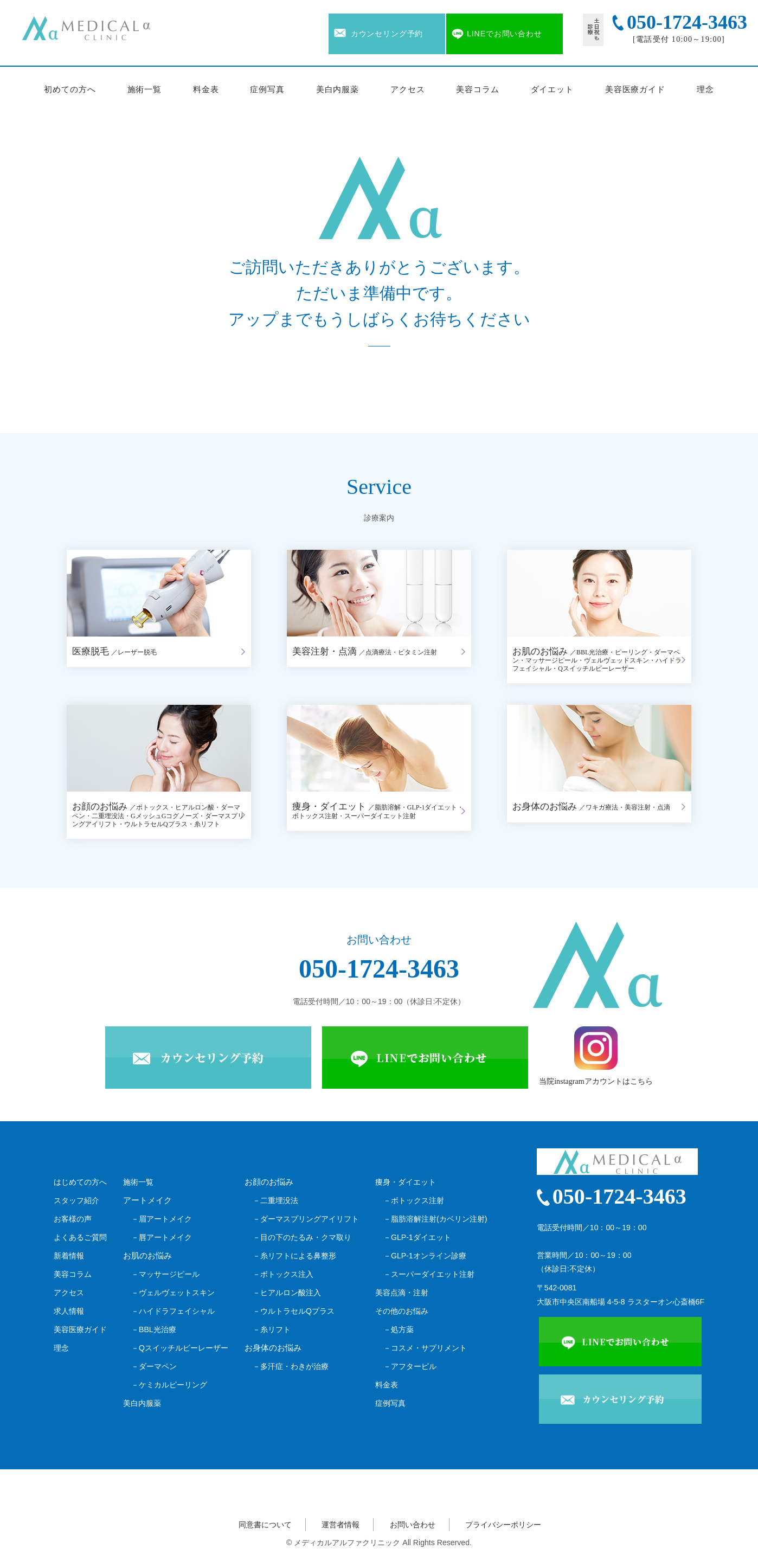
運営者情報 (340, 1524)
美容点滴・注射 (401, 1292)
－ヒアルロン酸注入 (287, 1292)
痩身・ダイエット (405, 1182)
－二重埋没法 (275, 1200)
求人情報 (69, 1311)
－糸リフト (272, 1329)
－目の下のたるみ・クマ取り (302, 1237)
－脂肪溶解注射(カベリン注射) (435, 1218)
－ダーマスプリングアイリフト (306, 1218)
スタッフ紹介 (76, 1200)
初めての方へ (69, 89)
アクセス (407, 89)
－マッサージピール (165, 1274)
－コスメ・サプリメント (425, 1348)
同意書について (265, 1524)
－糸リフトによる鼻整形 (294, 1255)
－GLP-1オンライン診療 (424, 1255)
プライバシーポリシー (503, 1524)
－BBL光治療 (153, 1329)
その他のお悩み (401, 1311)
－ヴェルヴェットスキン (173, 1292)
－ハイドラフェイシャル (173, 1311)
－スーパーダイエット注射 (428, 1274)
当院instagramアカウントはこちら (596, 1055)
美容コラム (477, 89)
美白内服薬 (337, 89)
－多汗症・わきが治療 (291, 1366)
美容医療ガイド (635, 89)
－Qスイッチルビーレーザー (179, 1348)
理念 (705, 89)
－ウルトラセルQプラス (294, 1311)
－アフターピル (409, 1366)
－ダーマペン (154, 1366)
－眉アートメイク (161, 1218)
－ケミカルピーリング (169, 1384)
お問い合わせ (412, 1524)
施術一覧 (144, 89)
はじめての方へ (80, 1182)
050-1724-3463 (379, 968)
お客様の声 (73, 1218)
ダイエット (552, 89)
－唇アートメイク (161, 1237)
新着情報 (69, 1255)
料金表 (206, 89)
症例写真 (267, 89)
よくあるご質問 (80, 1237)
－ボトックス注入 (283, 1274)
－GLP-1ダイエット (417, 1237)
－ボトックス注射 (413, 1200)
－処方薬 (398, 1329)
